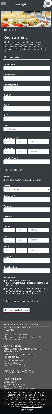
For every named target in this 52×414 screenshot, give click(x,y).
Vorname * (8, 206)
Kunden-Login (9, 382)
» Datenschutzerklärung (18, 281)
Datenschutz (9, 277)
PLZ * (6, 105)
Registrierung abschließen (16, 310)
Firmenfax (8, 148)
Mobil (6, 247)
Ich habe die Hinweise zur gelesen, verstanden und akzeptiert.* (28, 282)
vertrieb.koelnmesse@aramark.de (25, 337)
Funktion (7, 216)
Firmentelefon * (10, 138)
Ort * (5, 115)
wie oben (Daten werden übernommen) (24, 180)
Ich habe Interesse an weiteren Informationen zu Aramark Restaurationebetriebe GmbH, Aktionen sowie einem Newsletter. (27, 290)
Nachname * (9, 196)
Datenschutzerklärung (32, 406)
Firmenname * (10, 64)
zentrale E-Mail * (11, 158)
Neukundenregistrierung (14, 384)
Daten (6, 177)
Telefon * (7, 226)
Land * (6, 125)
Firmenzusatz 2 (10, 85)
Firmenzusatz (9, 75)
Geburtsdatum (10, 267)
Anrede (6, 186)
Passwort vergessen (12, 387)
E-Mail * (7, 257)
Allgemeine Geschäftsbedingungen (19, 389)
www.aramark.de (16, 339)
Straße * (7, 95)
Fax (5, 236)
